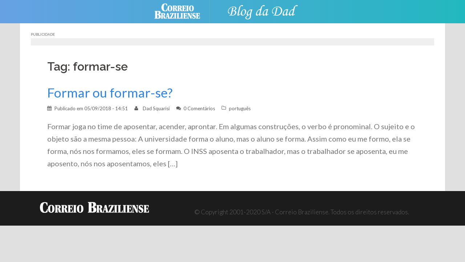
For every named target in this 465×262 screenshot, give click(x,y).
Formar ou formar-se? (110, 92)
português (240, 108)
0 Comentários (199, 108)
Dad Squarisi (156, 108)
